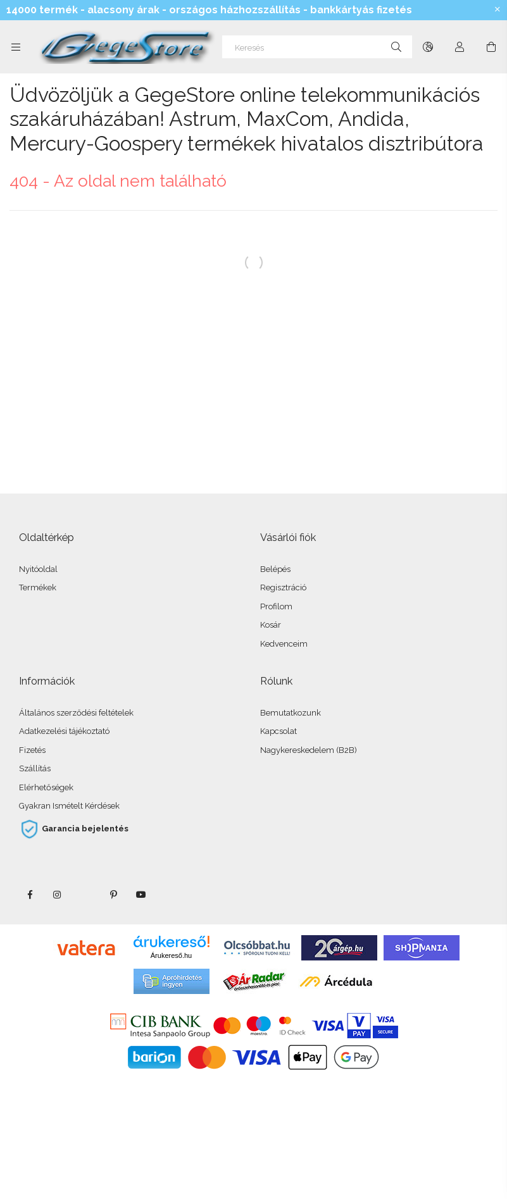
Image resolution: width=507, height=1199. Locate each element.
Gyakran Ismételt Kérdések (69, 806)
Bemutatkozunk (290, 713)
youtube (141, 894)
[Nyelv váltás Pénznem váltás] (428, 46)
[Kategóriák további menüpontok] (16, 46)
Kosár (270, 625)
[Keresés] (317, 46)
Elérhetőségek (46, 787)
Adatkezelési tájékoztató (64, 731)
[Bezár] (497, 9)
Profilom (276, 606)
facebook (30, 894)
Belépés (275, 569)
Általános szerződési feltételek (76, 713)
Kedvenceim (284, 644)
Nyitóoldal (38, 569)
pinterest (113, 894)
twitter (85, 894)
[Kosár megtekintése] (491, 46)
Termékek (37, 587)
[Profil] (459, 46)
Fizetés (32, 750)
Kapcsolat (278, 731)
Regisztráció (283, 587)
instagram (57, 894)
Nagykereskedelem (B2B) (308, 750)
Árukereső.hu (171, 955)
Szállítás (35, 768)
